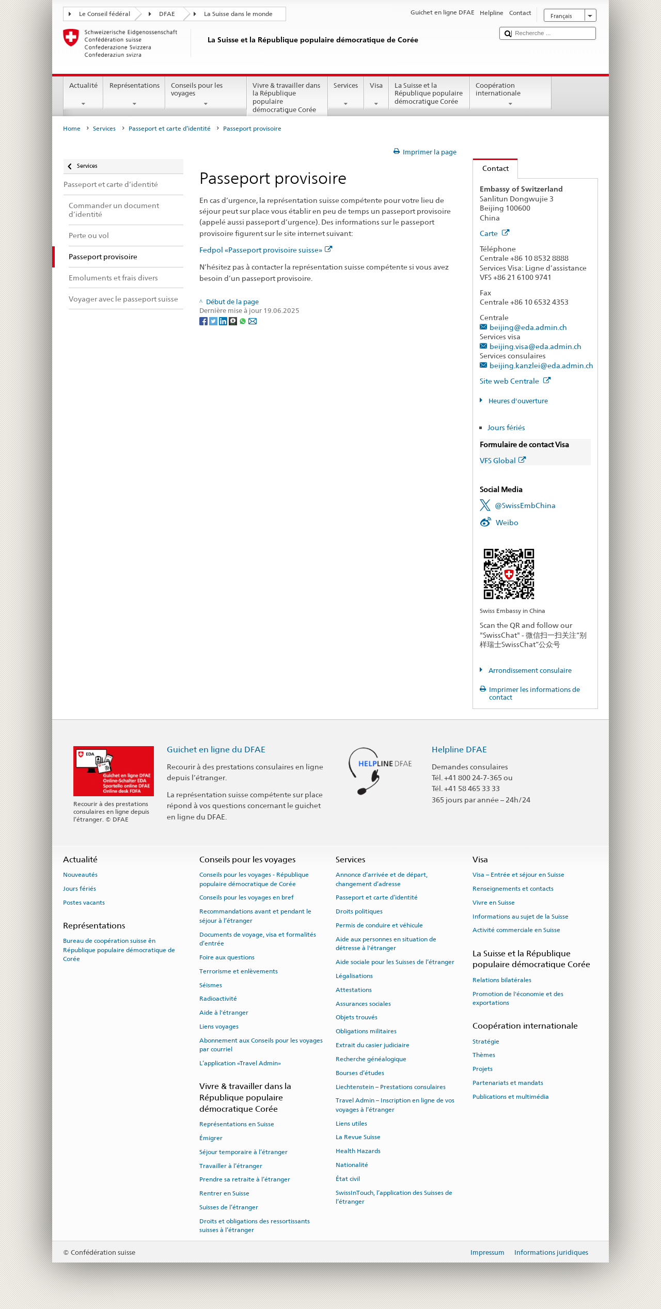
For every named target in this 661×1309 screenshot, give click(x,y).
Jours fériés (506, 427)
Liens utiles (351, 1123)
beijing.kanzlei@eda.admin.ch (541, 365)
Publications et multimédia (511, 1096)
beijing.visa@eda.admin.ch (535, 346)
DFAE (167, 14)
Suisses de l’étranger (228, 1207)
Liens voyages (219, 1026)
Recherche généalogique (371, 1059)
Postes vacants (84, 902)
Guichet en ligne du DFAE (216, 749)
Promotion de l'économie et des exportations (518, 998)
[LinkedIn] (224, 320)
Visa (376, 95)
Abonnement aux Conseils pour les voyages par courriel (261, 1045)
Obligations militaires (366, 1031)
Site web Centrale (515, 380)
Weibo (507, 522)
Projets (483, 1069)
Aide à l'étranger (223, 1012)
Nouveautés (80, 874)
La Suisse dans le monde (238, 14)
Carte (495, 233)
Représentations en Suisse (236, 1124)
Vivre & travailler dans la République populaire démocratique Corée (287, 99)
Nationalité (352, 1165)
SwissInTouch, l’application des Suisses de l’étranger (394, 1197)
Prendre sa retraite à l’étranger (244, 1179)
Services (346, 95)
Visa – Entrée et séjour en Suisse (518, 874)
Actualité (83, 95)
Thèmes (484, 1055)
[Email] (252, 320)
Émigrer (211, 1138)
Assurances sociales (363, 1003)
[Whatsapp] (243, 320)
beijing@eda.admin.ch (528, 327)
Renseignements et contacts (513, 888)
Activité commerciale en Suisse (516, 930)
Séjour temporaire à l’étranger (243, 1152)
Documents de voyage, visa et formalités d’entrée (257, 939)
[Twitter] (214, 320)
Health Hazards (358, 1151)
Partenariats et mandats (508, 1082)
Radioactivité (218, 998)
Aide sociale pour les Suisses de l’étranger (395, 962)
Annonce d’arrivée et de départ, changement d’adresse (382, 879)
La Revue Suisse (358, 1137)
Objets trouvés (356, 1017)
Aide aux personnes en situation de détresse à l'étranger (386, 944)
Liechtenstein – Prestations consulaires (391, 1086)
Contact (491, 168)
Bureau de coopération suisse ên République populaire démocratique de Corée (119, 950)
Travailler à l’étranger (230, 1165)
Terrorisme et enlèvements (238, 971)
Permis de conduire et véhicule (379, 925)
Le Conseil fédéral (104, 14)
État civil (348, 1178)
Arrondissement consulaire (529, 670)
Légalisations (354, 976)
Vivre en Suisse (494, 902)
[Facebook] (204, 320)
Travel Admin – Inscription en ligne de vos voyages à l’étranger (395, 1105)
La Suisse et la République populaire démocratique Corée (429, 95)
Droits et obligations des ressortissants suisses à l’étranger (254, 1226)
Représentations (134, 95)
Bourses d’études (360, 1073)
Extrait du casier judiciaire (373, 1045)
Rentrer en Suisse (224, 1193)
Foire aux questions (227, 957)
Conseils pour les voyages (206, 95)
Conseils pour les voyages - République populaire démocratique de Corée (254, 879)
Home (72, 128)
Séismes (210, 984)
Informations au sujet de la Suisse (521, 916)
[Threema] (234, 320)
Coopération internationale (510, 95)
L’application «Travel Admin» (240, 1063)
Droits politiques (359, 911)
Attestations (354, 989)
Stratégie (486, 1041)
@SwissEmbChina (525, 505)
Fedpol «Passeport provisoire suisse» (266, 249)
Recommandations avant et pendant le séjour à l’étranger (255, 916)
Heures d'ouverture (517, 401)
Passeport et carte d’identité (170, 128)
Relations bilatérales (502, 980)
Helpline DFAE (459, 749)
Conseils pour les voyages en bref (246, 897)
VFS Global (503, 460)
